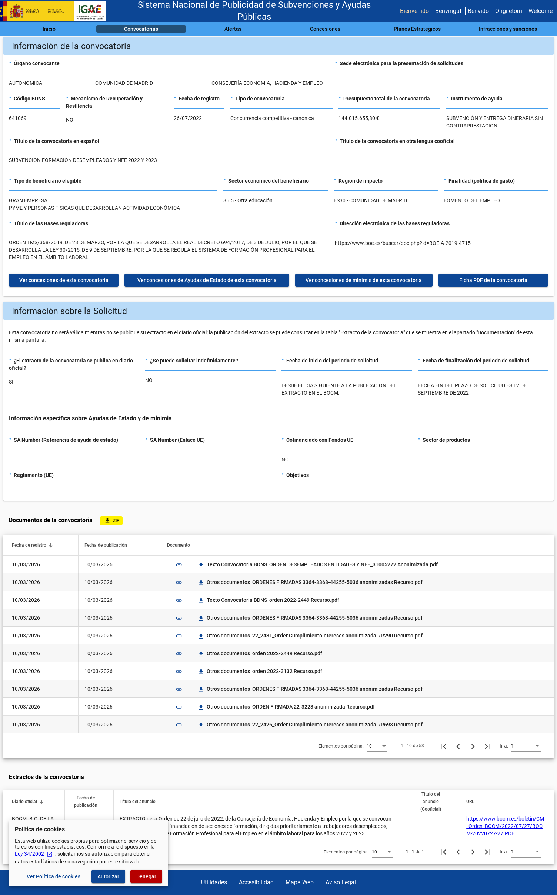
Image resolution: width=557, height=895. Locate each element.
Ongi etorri (508, 10)
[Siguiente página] (473, 745)
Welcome (540, 10)
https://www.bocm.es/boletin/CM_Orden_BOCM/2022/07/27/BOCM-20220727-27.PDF (505, 826)
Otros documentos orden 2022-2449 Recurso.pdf (260, 653)
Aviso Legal (341, 882)
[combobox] (377, 745)
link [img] (179, 564)
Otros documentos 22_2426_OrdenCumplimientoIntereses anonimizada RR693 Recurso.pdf (310, 724)
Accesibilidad (256, 882)
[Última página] (487, 745)
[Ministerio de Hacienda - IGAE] (56, 11)
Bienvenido (414, 10)
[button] (278, 46)
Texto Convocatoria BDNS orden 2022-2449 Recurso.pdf (268, 600)
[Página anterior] (458, 745)
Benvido (478, 10)
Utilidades (214, 882)
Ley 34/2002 (34, 854)
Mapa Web (300, 882)
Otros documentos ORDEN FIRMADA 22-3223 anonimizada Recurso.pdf (286, 707)
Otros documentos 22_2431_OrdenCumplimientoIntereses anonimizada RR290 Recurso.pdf (310, 636)
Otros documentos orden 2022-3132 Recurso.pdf (260, 671)
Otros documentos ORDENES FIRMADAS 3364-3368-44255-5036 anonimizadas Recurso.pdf (310, 582)
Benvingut (448, 10)
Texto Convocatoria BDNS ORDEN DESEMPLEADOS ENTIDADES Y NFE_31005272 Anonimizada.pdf (318, 564)
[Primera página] (443, 745)
